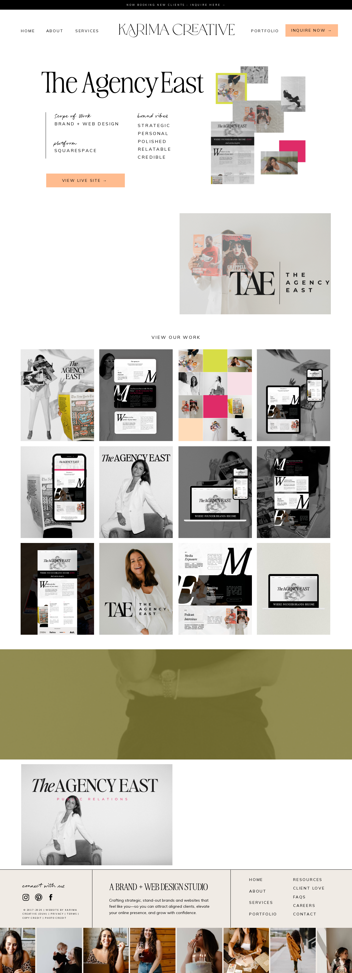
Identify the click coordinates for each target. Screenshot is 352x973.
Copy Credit (32, 918)
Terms (72, 913)
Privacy (57, 913)
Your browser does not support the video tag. (96, 263)
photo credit (55, 918)
